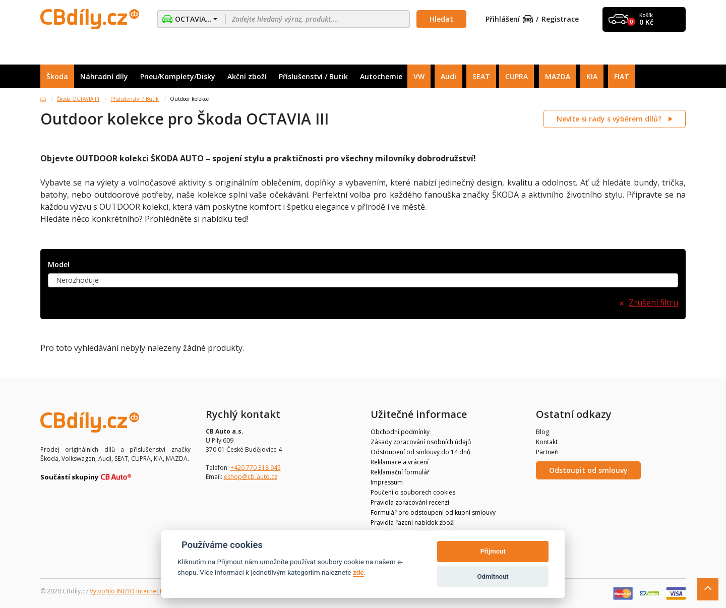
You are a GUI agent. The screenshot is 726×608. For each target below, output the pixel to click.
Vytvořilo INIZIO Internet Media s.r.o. (141, 591)
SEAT (481, 76)
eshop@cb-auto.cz (250, 476)
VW (419, 76)
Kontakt (547, 442)
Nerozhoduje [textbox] (77, 280)
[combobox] (363, 280)
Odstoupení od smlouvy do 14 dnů (420, 452)
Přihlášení (509, 19)
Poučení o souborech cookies (413, 492)
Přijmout (492, 551)
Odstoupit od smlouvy (588, 470)
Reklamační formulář (400, 472)
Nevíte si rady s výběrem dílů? (610, 119)
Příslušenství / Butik (313, 76)
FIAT (621, 76)
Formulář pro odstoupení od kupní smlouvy (433, 512)
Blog (542, 432)
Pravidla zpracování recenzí (410, 502)
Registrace (560, 19)
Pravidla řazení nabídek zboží (413, 522)
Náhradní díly (104, 76)
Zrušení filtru (653, 303)
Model (59, 265)
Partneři (547, 452)
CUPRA (516, 76)
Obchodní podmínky (400, 432)
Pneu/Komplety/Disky (177, 76)
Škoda (57, 76)
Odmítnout (493, 576)
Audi (448, 76)
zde (358, 572)
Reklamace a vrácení (400, 462)
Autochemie (381, 76)
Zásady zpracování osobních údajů (421, 442)
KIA (591, 76)
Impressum (387, 482)
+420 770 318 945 (255, 467)
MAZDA (557, 76)
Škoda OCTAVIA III (78, 98)
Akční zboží (247, 76)
